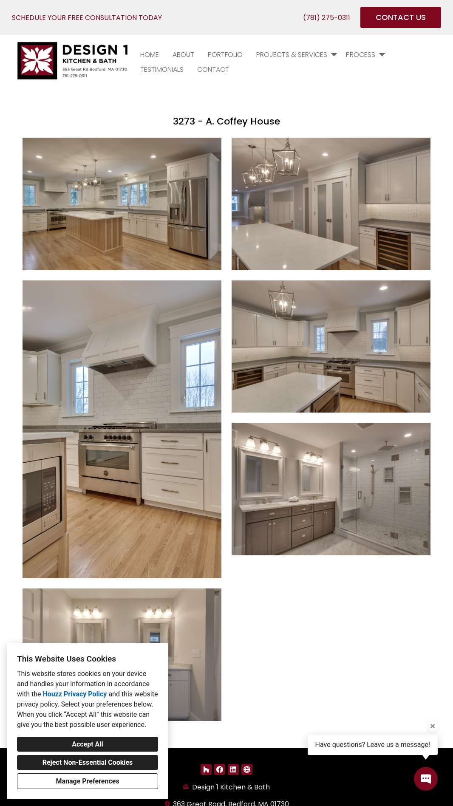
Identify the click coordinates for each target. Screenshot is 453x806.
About (183, 54)
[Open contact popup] (426, 779)
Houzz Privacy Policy (74, 694)
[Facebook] (219, 769)
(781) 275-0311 (326, 18)
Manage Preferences (87, 781)
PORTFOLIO (225, 54)
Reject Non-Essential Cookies (87, 762)
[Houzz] (206, 769)
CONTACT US (401, 17)
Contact (213, 69)
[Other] (246, 769)
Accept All (87, 744)
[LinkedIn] (233, 769)
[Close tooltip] (433, 726)
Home (149, 54)
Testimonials (162, 69)
